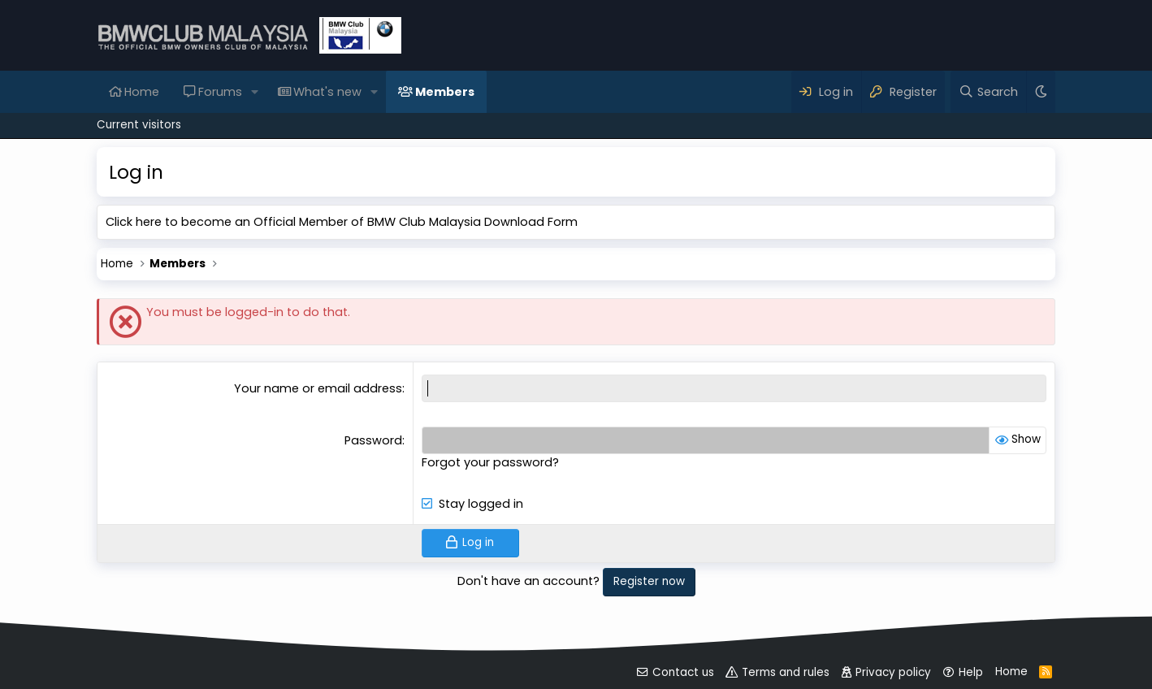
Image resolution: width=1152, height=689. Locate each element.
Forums (220, 92)
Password (373, 440)
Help (971, 672)
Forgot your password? (490, 462)
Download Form (531, 222)
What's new (327, 92)
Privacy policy (893, 672)
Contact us (683, 672)
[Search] (988, 92)
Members (444, 92)
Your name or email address (318, 388)
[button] (255, 92)
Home (141, 92)
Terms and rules (785, 672)
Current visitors (139, 124)
